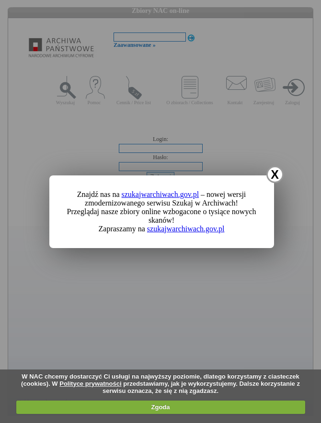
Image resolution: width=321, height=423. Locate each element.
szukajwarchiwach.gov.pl (160, 194)
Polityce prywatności (90, 383)
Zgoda (160, 407)
